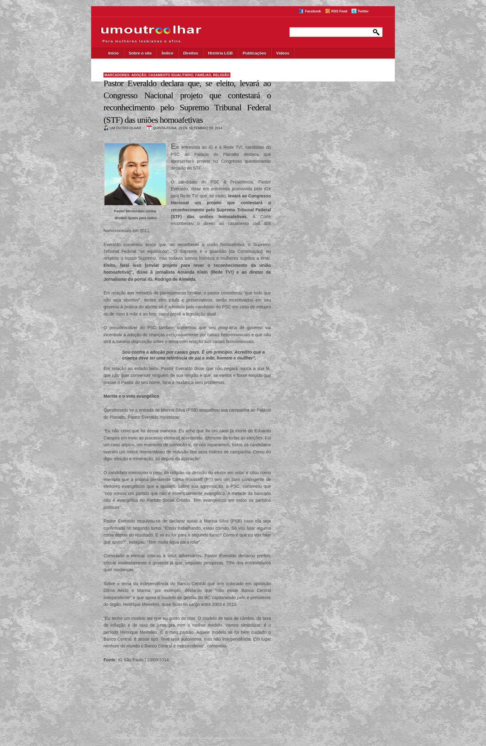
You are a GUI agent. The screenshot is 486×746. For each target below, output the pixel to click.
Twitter (363, 11)
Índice (167, 53)
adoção (138, 75)
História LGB (220, 53)
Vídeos (282, 53)
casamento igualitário (170, 75)
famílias (203, 75)
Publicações (254, 53)
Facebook (313, 11)
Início (113, 53)
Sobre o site (140, 53)
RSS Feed (339, 11)
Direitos (190, 53)
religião (221, 75)
